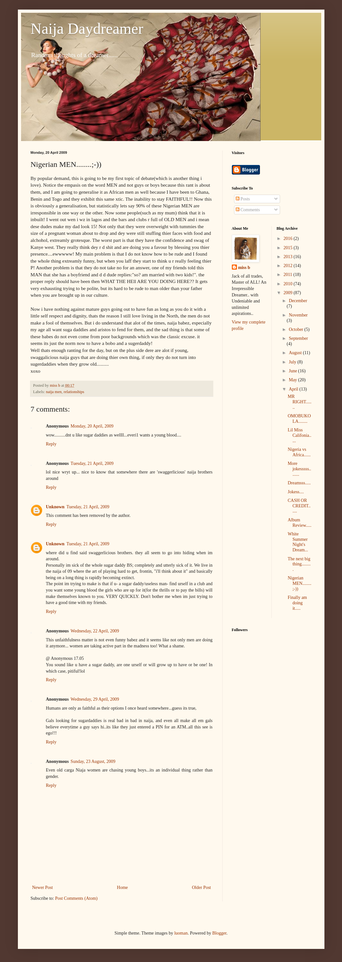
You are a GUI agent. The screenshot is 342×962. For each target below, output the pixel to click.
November (298, 315)
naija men (54, 392)
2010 (289, 283)
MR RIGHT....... (299, 402)
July (293, 362)
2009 (289, 292)
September (298, 338)
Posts (243, 199)
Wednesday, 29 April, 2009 (95, 699)
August (296, 352)
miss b (244, 267)
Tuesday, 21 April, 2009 (92, 463)
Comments (248, 209)
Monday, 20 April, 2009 (92, 426)
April (294, 389)
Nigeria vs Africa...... (299, 452)
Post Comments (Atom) (76, 898)
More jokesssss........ (299, 469)
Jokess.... (296, 491)
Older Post (201, 887)
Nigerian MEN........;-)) (299, 583)
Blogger (219, 933)
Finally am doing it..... (297, 603)
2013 (289, 256)
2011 (288, 274)
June (293, 371)
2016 (289, 238)
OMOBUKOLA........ (299, 419)
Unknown (55, 506)
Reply (51, 444)
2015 (289, 247)
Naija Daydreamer (87, 28)
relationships (74, 392)
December (298, 300)
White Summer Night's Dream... (298, 542)
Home (122, 887)
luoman (181, 933)
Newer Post (42, 887)
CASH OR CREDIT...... (299, 506)
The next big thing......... (299, 564)
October (296, 329)
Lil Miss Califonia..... (299, 435)
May (293, 379)
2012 (289, 265)
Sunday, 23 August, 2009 (93, 761)
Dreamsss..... (299, 483)
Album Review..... (299, 523)
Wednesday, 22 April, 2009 (95, 631)
